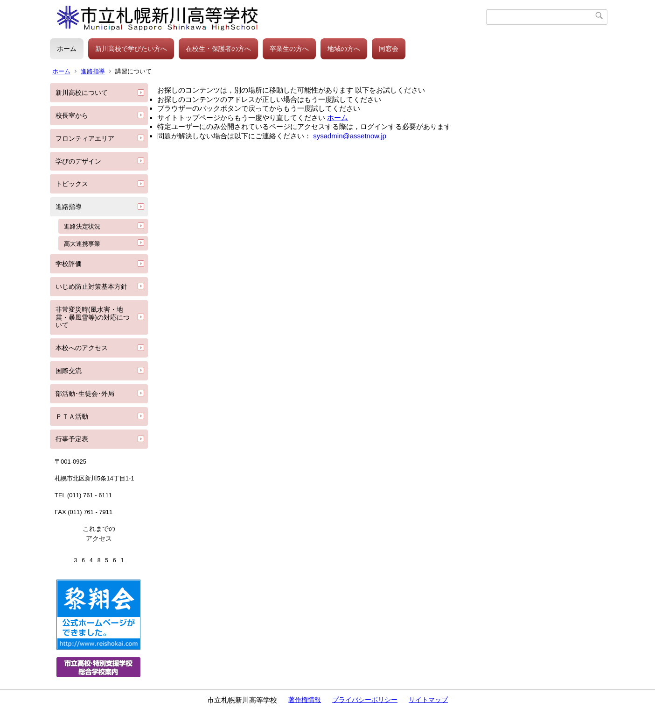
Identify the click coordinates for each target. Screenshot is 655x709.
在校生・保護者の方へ (218, 48)
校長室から (72, 115)
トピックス (72, 183)
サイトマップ (428, 699)
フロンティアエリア (85, 138)
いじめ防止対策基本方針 (91, 286)
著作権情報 (304, 699)
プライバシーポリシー (364, 699)
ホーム (67, 48)
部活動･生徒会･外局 (85, 393)
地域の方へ (344, 48)
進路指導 (93, 71)
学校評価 (69, 263)
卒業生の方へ (289, 48)
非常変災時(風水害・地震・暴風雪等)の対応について (93, 317)
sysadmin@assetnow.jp (349, 136)
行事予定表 (72, 439)
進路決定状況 (82, 226)
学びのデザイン (78, 161)
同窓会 (388, 48)
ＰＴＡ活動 (72, 416)
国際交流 (69, 370)
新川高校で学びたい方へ (131, 48)
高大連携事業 (82, 243)
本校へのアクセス (82, 347)
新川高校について (82, 92)
